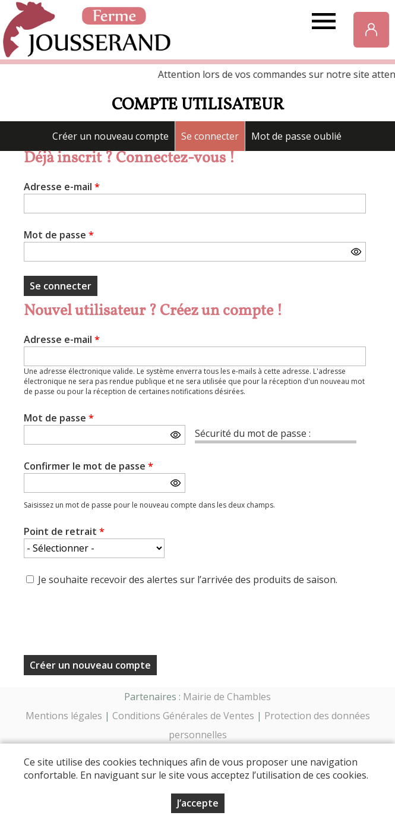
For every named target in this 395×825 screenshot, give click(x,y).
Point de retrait (64, 531)
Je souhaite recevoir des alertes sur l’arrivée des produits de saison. (187, 579)
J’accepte (198, 803)
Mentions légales (64, 715)
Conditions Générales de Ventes (183, 715)
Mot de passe (59, 234)
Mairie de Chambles (227, 696)
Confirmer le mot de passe (88, 466)
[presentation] (114, 624)
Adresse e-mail (62, 186)
